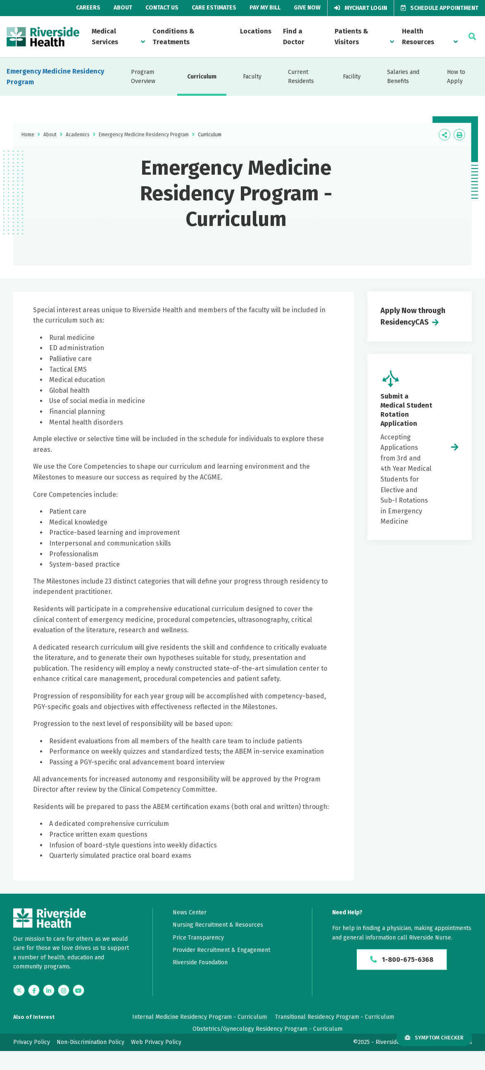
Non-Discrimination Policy (90, 1042)
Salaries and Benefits (403, 77)
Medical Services (105, 36)
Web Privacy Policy (156, 1042)
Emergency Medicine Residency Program (55, 76)
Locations (255, 31)
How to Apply (456, 77)
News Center (190, 912)
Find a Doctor (293, 36)
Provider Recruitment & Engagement (221, 950)
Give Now (307, 7)
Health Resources (418, 36)
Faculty (252, 76)
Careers (88, 7)
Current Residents (301, 77)
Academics (78, 135)
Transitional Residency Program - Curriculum (334, 1016)
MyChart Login (360, 8)
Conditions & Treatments (173, 36)
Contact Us (161, 7)
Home (27, 135)
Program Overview (143, 77)
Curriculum (201, 76)
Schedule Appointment (439, 8)
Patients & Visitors (351, 36)
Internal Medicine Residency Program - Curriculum (199, 1016)
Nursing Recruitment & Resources (218, 924)
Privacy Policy (31, 1042)
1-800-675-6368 (401, 959)
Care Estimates (214, 7)
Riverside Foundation (200, 962)
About (123, 7)
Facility (352, 76)
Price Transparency (198, 937)
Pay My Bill (265, 7)
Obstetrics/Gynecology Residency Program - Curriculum (267, 1028)
